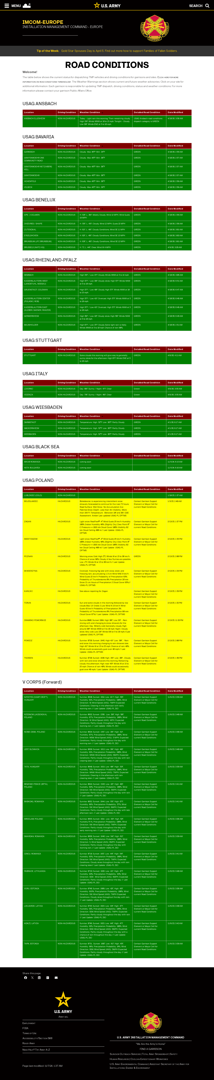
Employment (28, 1023)
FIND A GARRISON (151, 1049)
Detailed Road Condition (147, 112)
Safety (173, 1054)
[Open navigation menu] (12, 5)
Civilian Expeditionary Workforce (149, 1059)
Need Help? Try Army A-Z (36, 1049)
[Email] (56, 978)
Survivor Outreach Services (125, 1054)
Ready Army (28, 1043)
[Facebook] (25, 978)
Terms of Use (29, 1033)
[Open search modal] (200, 5)
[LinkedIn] (39, 978)
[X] (32, 978)
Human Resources (119, 1059)
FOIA (25, 1028)
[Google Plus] (48, 978)
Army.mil (63, 1016)
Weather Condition (90, 112)
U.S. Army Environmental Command (129, 1064)
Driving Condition (67, 112)
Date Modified (175, 112)
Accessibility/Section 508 (37, 1038)
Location (29, 112)
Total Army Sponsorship (155, 1054)
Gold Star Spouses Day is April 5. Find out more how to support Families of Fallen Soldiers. (107, 51)
